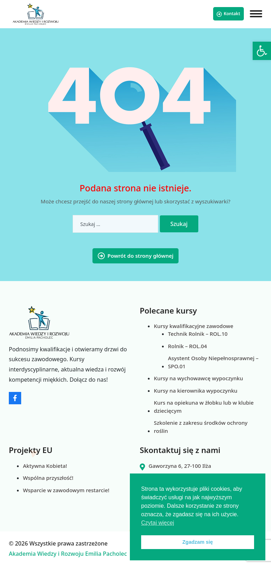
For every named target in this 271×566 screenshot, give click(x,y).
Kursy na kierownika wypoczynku (195, 390)
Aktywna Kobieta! (45, 465)
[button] (262, 51)
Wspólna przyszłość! (48, 477)
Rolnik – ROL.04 (187, 346)
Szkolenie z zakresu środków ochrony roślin (201, 426)
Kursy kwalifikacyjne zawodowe (193, 325)
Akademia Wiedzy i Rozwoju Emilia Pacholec (68, 554)
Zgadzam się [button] (197, 542)
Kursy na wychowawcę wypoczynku (198, 378)
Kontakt (228, 14)
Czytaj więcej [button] (157, 523)
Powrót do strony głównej (136, 256)
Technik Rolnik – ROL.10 (198, 333)
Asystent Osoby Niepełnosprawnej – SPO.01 (213, 362)
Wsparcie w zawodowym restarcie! (66, 490)
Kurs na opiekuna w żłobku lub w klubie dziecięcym (204, 406)
